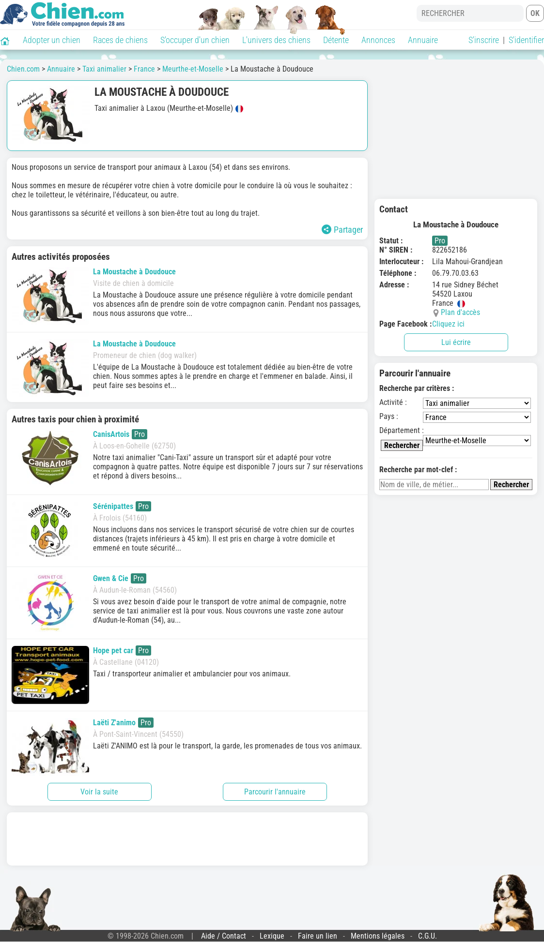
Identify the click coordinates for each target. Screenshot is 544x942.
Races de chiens (120, 40)
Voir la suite (99, 791)
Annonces (378, 40)
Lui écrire (456, 342)
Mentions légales (377, 936)
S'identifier (526, 40)
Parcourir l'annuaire (275, 791)
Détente (336, 40)
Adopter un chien (51, 40)
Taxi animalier (104, 69)
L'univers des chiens (276, 40)
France (144, 69)
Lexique (272, 936)
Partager (342, 229)
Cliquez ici (448, 324)
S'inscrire (483, 40)
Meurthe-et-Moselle (192, 69)
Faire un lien (317, 936)
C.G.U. (427, 936)
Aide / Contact (223, 936)
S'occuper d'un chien (195, 40)
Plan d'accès (460, 312)
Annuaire (423, 40)
